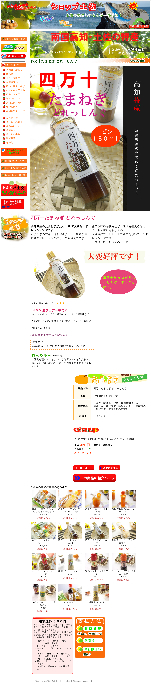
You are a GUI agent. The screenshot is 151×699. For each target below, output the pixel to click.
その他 (9, 142)
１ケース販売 (13, 78)
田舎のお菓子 (13, 94)
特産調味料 (12, 82)
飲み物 (9, 74)
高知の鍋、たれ (14, 102)
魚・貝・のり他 (14, 122)
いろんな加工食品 (15, 90)
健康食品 (10, 130)
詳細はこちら (44, 517)
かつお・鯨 (12, 118)
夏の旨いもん (13, 126)
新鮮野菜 (10, 138)
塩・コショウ (13, 98)
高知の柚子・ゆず (15, 86)
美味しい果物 (13, 134)
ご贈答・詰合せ (14, 70)
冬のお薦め (12, 106)
